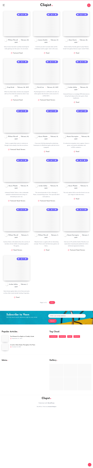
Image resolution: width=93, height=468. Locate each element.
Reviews (52, 120)
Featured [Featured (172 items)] (62, 393)
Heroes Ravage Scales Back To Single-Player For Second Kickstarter (46, 36)
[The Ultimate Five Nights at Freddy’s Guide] (5, 395)
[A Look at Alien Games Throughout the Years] (5, 404)
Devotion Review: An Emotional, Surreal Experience (46, 96)
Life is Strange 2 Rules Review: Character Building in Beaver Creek (46, 210)
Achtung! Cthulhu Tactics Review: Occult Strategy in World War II (16, 210)
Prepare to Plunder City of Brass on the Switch (46, 154)
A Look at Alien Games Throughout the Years (23, 402)
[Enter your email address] (67, 373)
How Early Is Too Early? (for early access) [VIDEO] (15, 38)
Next (52, 359)
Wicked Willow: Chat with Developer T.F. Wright (77, 212)
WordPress (51, 460)
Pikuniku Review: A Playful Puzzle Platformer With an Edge (76, 268)
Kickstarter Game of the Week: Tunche (16, 329)
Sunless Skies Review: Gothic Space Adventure (17, 270)
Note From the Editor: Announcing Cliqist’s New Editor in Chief (16, 94)
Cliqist (46, 5)
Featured (16, 62)
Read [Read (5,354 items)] (69, 393)
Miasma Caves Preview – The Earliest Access (44, 270)
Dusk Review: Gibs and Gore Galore (15, 155)
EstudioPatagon (52, 463)
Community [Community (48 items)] (53, 393)
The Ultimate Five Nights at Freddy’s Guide (22, 393)
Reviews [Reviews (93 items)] (77, 393)
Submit (52, 378)
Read (21, 62)
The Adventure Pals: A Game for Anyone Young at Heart (76, 38)
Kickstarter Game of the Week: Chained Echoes (76, 96)
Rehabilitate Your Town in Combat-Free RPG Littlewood (77, 154)
